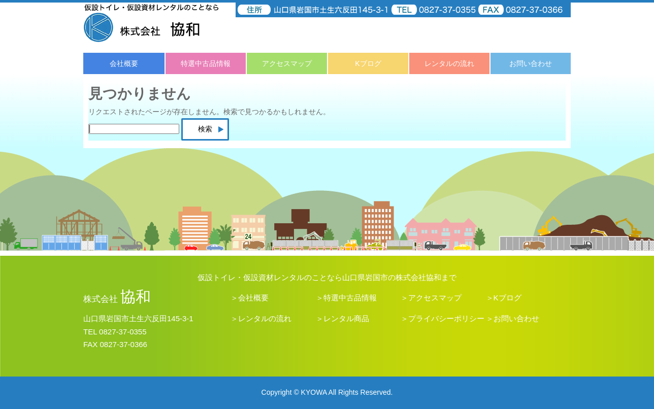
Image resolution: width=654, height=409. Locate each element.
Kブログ (368, 63)
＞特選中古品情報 (346, 297)
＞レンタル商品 (342, 318)
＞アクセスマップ (431, 297)
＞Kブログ (503, 297)
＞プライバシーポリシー (442, 318)
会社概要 (124, 63)
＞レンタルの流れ (261, 318)
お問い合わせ (530, 63)
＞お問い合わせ (512, 318)
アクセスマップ (287, 63)
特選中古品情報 (206, 63)
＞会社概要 (250, 297)
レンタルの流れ (449, 63)
